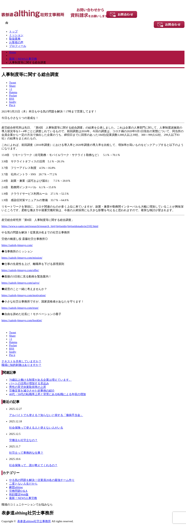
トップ (13, 31)
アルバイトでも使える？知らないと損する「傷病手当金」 (46, 415)
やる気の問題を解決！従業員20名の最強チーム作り (42, 480)
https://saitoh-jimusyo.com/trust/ (20, 307)
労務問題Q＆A (18, 490)
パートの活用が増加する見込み (29, 383)
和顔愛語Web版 (18, 494)
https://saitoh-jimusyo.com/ (17, 245)
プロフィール (17, 45)
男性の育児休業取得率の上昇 (27, 387)
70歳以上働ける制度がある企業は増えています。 (40, 379)
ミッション (16, 35)
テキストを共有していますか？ (21, 361)
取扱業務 (14, 38)
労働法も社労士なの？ (23, 440)
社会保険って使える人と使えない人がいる (36, 427)
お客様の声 (16, 42)
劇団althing (16, 487)
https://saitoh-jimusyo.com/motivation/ (24, 295)
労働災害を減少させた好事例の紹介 (32, 390)
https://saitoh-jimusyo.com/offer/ (20, 270)
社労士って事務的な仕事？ (26, 452)
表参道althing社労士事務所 (34, 521)
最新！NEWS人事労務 (23, 498)
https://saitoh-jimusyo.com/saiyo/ (20, 282)
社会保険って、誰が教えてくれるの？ (33, 465)
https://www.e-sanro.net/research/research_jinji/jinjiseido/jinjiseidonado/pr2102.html (50, 226)
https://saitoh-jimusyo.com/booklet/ (22, 320)
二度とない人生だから (23, 483)
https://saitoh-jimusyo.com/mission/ (22, 257)
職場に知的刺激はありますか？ (21, 364)
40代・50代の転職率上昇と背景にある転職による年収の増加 (47, 394)
